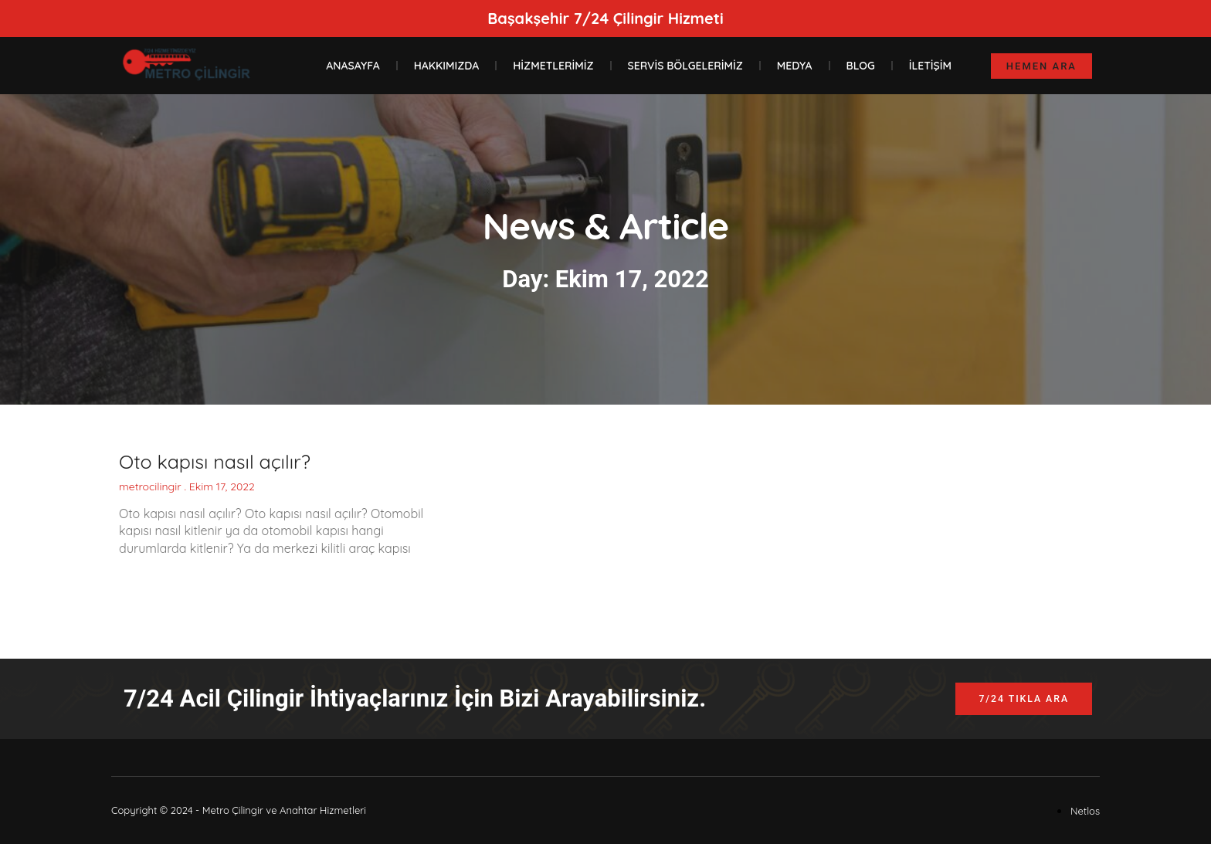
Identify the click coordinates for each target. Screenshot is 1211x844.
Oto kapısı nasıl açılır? (214, 461)
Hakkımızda (447, 66)
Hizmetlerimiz (553, 66)
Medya (794, 66)
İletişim (930, 66)
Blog (860, 66)
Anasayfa (352, 66)
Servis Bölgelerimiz (685, 66)
